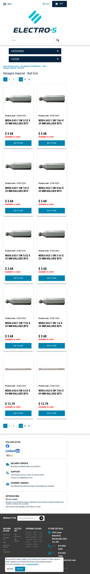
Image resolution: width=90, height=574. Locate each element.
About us (6, 535)
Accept (20, 569)
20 (25, 79)
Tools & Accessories (11, 66)
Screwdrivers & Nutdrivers (31, 66)
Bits (44, 66)
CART (59, 4)
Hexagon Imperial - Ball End (13, 68)
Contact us (6, 538)
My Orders (17, 540)
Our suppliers (6, 551)
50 (29, 79)
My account (17, 535)
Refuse (10, 569)
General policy (6, 546)
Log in (46, 4)
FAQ (4, 542)
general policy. (32, 564)
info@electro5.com (26, 478)
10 (21, 79)
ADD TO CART (18, 143)
